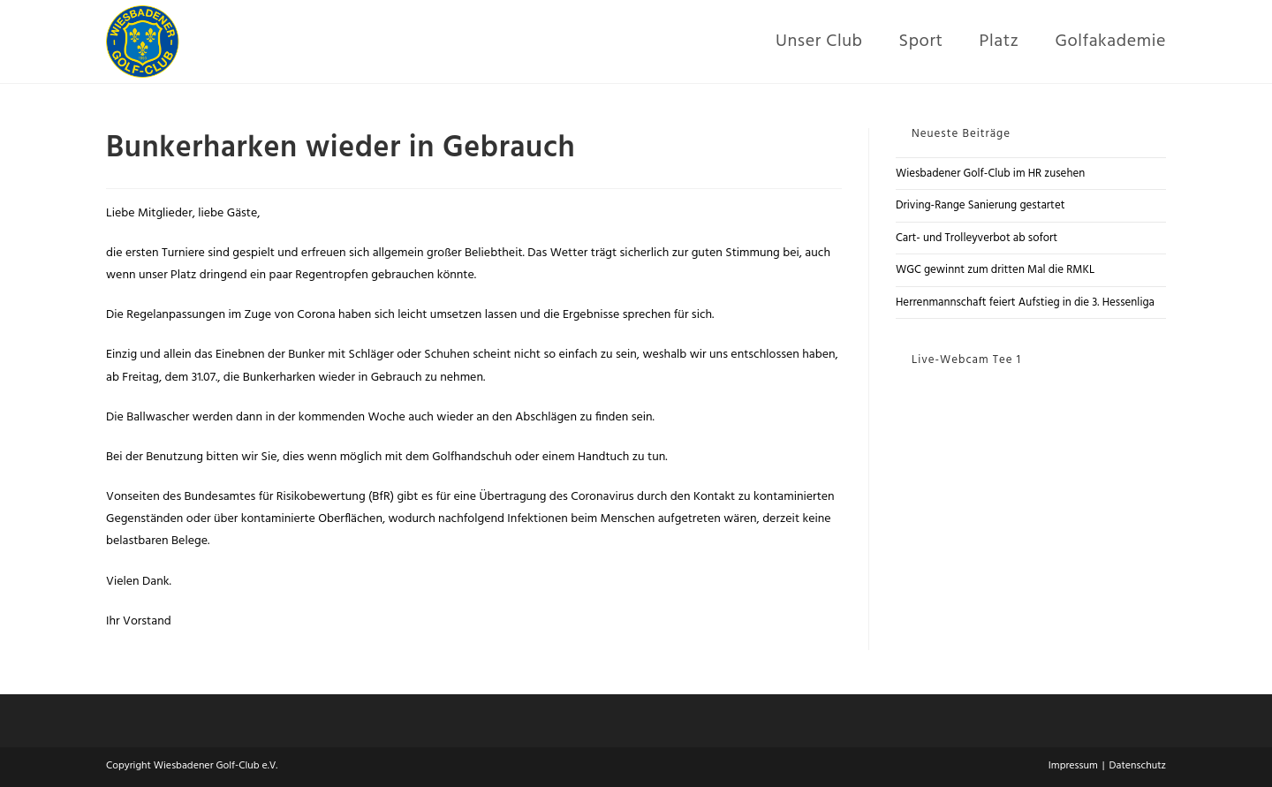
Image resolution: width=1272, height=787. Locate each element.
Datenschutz (1137, 766)
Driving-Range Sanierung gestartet (980, 205)
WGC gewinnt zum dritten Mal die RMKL (995, 270)
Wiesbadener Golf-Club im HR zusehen (990, 173)
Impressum (1073, 766)
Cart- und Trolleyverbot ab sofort (976, 238)
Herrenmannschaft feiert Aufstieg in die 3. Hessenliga (1025, 302)
